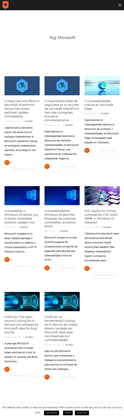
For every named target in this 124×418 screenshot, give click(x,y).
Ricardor (29, 121)
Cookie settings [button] (51, 412)
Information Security (25, 169)
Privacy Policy (82, 412)
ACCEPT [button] (68, 412)
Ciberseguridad (67, 167)
